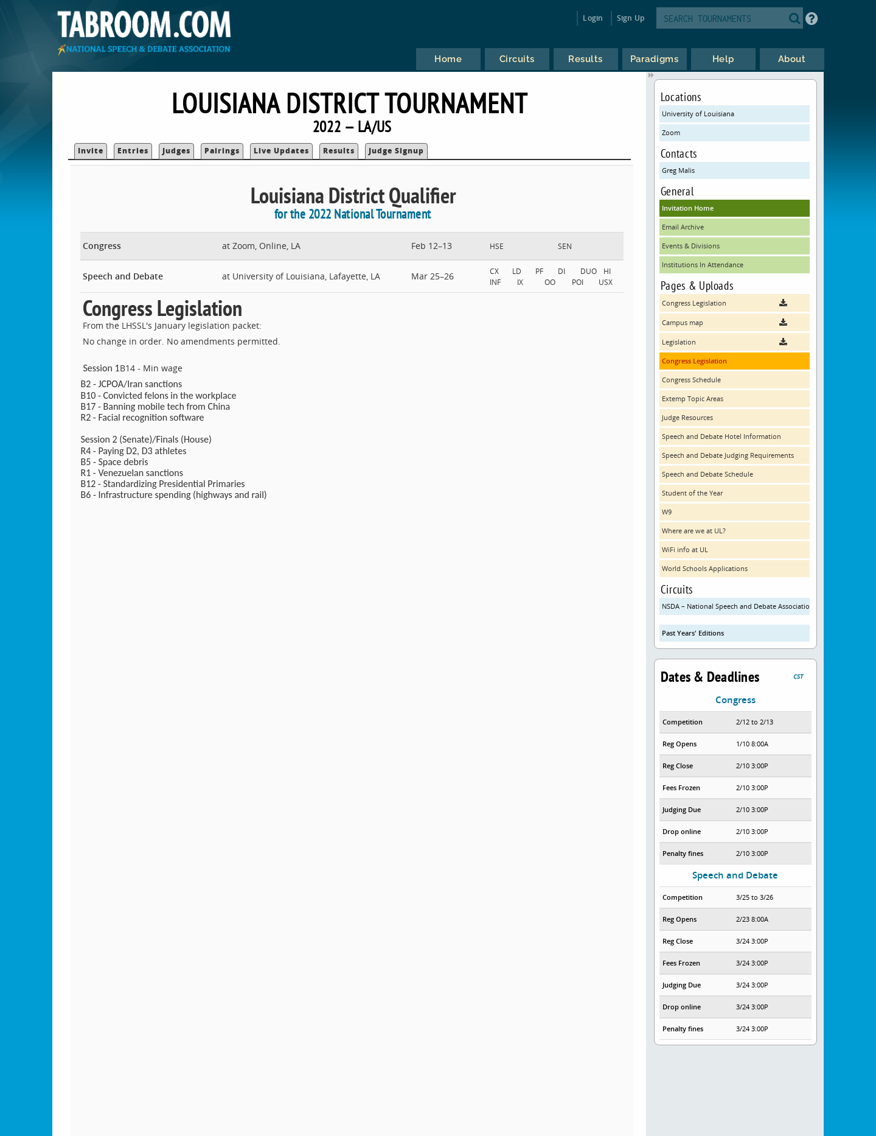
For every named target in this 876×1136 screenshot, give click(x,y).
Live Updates (281, 151)
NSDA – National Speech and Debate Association (736, 606)
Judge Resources (687, 417)
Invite (90, 151)
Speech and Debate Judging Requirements (728, 455)
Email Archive (683, 226)
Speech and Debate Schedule (707, 474)
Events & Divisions (691, 245)
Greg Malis (678, 170)
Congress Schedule (691, 379)
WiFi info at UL (685, 549)
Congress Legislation (694, 360)
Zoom (671, 132)
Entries (132, 151)
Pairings (222, 151)
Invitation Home (688, 207)
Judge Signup (396, 151)
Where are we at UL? (694, 530)
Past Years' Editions (693, 632)
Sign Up (630, 18)
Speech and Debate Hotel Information (721, 436)
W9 (667, 511)
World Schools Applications (705, 568)
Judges (176, 151)
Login (593, 18)
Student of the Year (692, 492)
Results (339, 151)
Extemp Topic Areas (692, 398)
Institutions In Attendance (702, 264)
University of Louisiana (698, 113)
